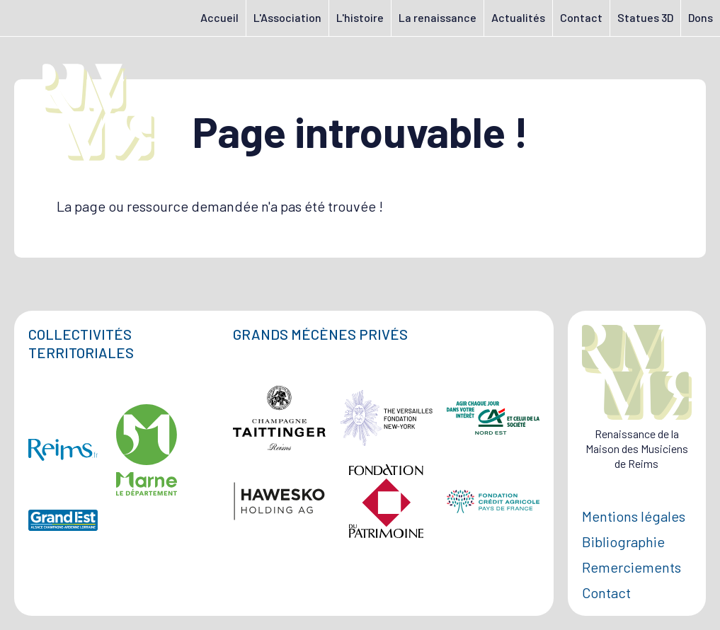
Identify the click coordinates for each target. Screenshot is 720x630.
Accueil (219, 17)
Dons (700, 17)
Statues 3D (645, 17)
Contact (581, 17)
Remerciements (631, 567)
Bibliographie (623, 541)
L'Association (287, 17)
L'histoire (360, 17)
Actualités (518, 17)
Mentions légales (633, 516)
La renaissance (437, 17)
